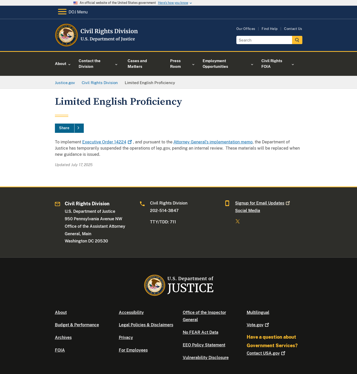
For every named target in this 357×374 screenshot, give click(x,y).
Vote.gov (258, 324)
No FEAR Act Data (200, 332)
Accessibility (131, 312)
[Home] (97, 45)
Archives (63, 337)
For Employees (133, 350)
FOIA (60, 350)
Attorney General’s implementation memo (213, 142)
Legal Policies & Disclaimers (146, 324)
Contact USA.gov (266, 353)
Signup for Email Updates (263, 203)
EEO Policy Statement (204, 345)
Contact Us (293, 29)
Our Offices (245, 29)
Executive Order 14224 (107, 142)
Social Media (247, 210)
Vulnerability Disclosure (206, 357)
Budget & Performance (77, 324)
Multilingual (258, 312)
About (61, 312)
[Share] (69, 128)
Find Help (270, 29)
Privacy (126, 337)
